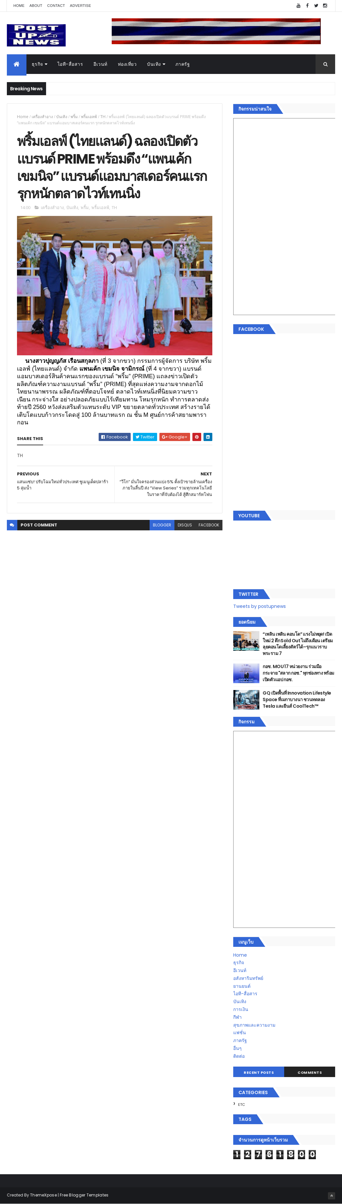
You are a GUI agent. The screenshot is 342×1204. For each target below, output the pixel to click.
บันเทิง (154, 64)
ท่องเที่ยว (127, 64)
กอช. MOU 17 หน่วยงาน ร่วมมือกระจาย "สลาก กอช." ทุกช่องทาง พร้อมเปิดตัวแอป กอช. (298, 672)
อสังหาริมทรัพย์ (248, 978)
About (35, 6)
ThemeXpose (43, 1195)
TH (103, 116)
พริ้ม (74, 116)
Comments (310, 1072)
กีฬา (237, 1017)
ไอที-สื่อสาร (70, 64)
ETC (241, 1104)
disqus (185, 525)
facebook (209, 525)
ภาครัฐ (182, 64)
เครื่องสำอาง (42, 116)
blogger (162, 525)
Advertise (80, 6)
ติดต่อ (239, 1056)
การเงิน (240, 1009)
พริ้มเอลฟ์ (89, 116)
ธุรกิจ (37, 64)
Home (18, 6)
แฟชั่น (239, 1032)
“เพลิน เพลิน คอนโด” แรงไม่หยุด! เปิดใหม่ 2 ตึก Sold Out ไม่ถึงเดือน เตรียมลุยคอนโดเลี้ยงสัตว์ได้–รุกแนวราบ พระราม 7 (298, 644)
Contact (56, 6)
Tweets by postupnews (259, 606)
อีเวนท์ (100, 64)
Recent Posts (259, 1072)
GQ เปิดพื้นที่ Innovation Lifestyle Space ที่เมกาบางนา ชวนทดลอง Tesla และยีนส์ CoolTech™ (297, 699)
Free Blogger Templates (84, 1195)
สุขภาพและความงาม (254, 1025)
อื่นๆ (237, 1048)
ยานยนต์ (242, 986)
